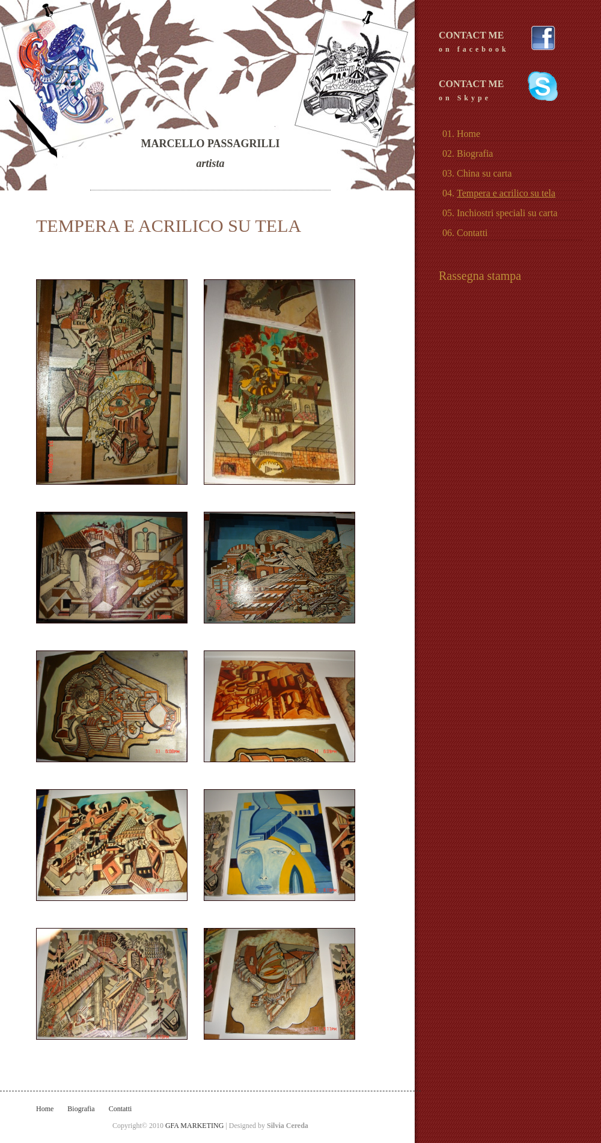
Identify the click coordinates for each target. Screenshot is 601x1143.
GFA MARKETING (195, 1125)
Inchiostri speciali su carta (507, 213)
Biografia (80, 1109)
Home (44, 1109)
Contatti (120, 1109)
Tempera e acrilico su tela (506, 193)
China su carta (484, 173)
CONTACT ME (499, 42)
